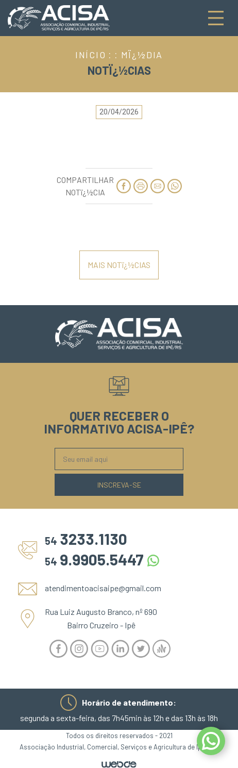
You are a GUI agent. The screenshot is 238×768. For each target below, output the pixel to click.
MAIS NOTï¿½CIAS (119, 265)
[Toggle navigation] (215, 18)
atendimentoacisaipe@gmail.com (103, 588)
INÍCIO (90, 54)
